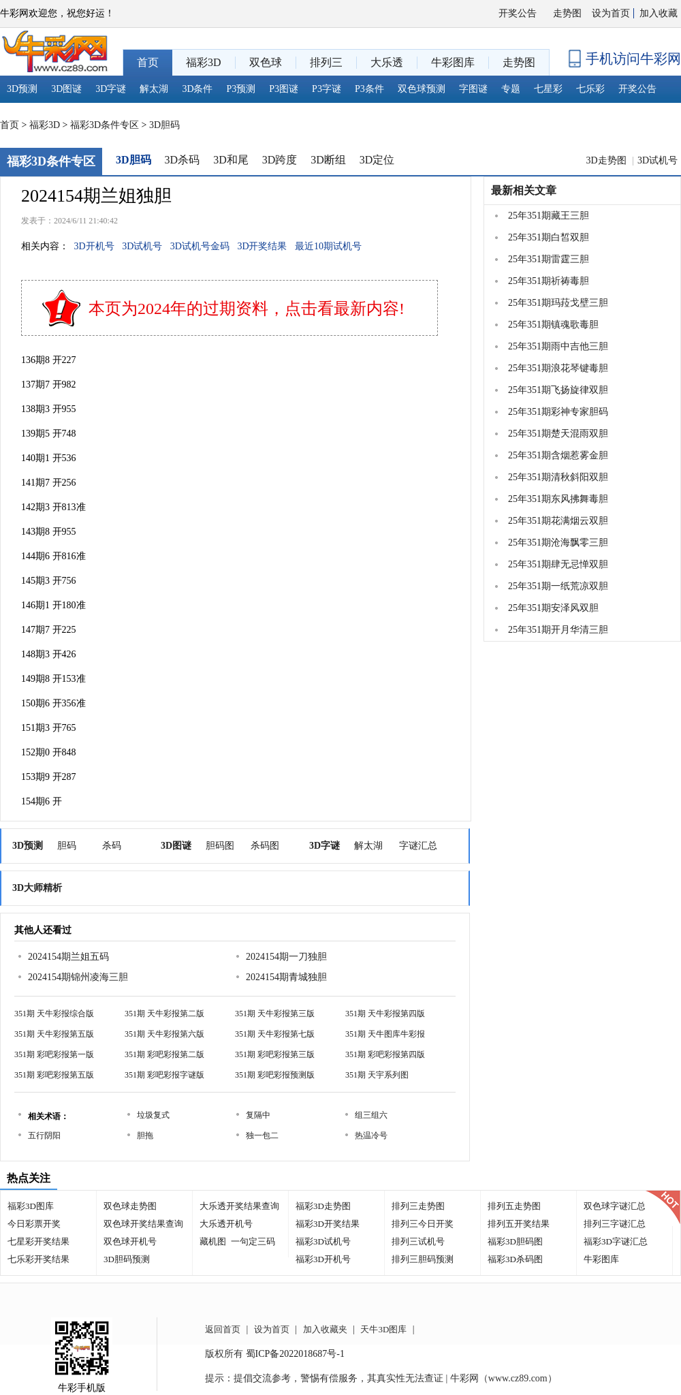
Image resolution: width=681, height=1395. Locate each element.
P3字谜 (326, 89)
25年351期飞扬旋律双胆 (558, 390)
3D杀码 (182, 160)
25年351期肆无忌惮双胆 (558, 564)
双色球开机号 (130, 1241)
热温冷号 (371, 1135)
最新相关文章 (523, 190)
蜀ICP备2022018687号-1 (295, 1354)
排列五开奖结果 (519, 1224)
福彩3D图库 (30, 1206)
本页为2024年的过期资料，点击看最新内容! (247, 308)
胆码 (66, 846)
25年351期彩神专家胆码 (558, 412)
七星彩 (548, 89)
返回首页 (222, 1329)
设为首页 (611, 13)
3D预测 (22, 89)
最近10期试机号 (328, 246)
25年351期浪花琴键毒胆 (558, 368)
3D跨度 (280, 160)
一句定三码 (253, 1241)
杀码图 (265, 846)
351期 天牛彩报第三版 (275, 1013)
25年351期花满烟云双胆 (558, 521)
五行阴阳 (44, 1135)
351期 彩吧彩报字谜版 (164, 1075)
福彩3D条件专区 (104, 125)
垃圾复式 (153, 1115)
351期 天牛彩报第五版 (54, 1034)
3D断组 (328, 160)
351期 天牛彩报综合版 (54, 1013)
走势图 (567, 13)
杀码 (111, 846)
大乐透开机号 (226, 1224)
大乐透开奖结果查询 (239, 1206)
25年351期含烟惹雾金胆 (558, 455)
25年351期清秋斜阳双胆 (558, 477)
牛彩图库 (601, 1259)
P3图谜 (283, 89)
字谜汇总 (418, 846)
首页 (9, 125)
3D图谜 (66, 89)
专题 (510, 89)
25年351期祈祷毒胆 (548, 281)
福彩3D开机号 (323, 1259)
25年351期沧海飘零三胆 (558, 542)
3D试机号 (657, 160)
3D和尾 (231, 160)
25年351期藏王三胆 (548, 215)
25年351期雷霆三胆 (548, 259)
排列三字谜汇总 (615, 1224)
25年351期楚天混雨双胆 (558, 433)
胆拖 (145, 1135)
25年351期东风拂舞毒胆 (558, 499)
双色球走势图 (130, 1206)
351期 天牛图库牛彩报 (385, 1034)
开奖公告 (517, 13)
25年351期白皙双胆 (548, 237)
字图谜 (473, 89)
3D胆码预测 (127, 1259)
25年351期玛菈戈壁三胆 (558, 303)
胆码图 (220, 846)
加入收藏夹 (325, 1329)
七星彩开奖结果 (38, 1241)
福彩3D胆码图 (515, 1241)
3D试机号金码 (199, 246)
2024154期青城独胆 (286, 977)
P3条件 (369, 89)
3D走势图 (607, 160)
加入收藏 (658, 13)
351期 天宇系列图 (377, 1075)
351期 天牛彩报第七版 (275, 1034)
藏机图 (213, 1241)
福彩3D (44, 125)
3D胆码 (164, 125)
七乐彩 (590, 89)
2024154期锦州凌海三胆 (78, 977)
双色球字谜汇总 (615, 1206)
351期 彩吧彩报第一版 (54, 1054)
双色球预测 (421, 89)
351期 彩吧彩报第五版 (54, 1075)
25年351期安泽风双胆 (553, 608)
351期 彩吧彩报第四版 (385, 1054)
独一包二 (262, 1135)
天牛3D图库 (383, 1329)
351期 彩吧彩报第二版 (164, 1054)
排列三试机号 (418, 1241)
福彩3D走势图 (323, 1206)
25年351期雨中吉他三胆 (558, 346)
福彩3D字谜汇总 (616, 1241)
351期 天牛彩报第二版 (164, 1013)
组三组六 (371, 1115)
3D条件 (197, 89)
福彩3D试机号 (323, 1241)
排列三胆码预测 (423, 1259)
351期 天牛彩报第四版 (385, 1013)
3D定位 (377, 160)
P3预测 (241, 89)
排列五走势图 (514, 1206)
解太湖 (154, 89)
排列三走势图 (418, 1206)
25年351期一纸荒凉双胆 (558, 586)
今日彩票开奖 (34, 1224)
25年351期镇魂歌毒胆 (553, 324)
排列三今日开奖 (423, 1224)
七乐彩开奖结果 (38, 1259)
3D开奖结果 (262, 246)
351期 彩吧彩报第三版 (275, 1054)
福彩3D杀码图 (515, 1259)
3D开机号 (94, 246)
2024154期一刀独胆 (286, 957)
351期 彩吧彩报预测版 (275, 1075)
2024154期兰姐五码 (68, 957)
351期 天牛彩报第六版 (164, 1034)
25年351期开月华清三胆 (558, 630)
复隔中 (258, 1115)
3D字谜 (110, 89)
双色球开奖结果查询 (143, 1224)
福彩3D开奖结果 (328, 1224)
